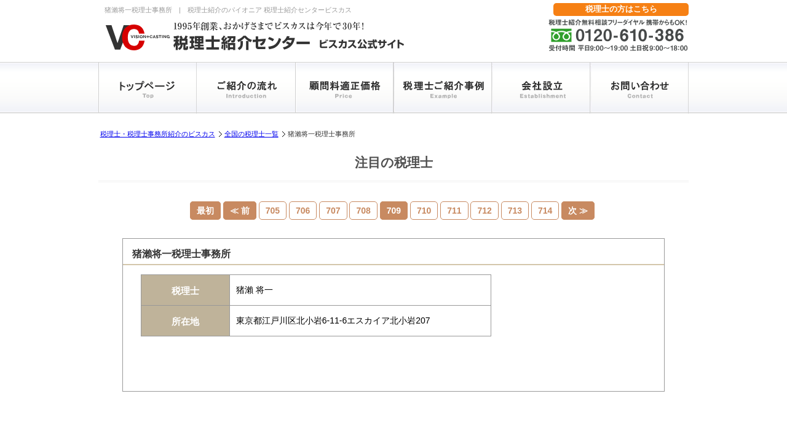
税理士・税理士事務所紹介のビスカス (157, 134)
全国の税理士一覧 (251, 134)
